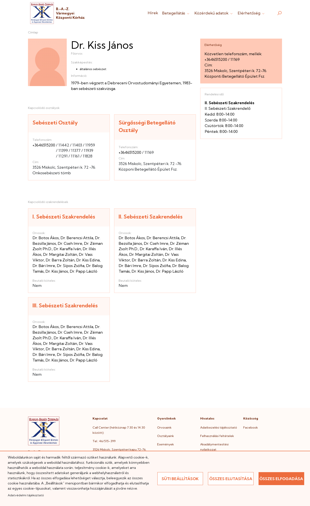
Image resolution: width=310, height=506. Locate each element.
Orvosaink (164, 427)
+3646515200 (44, 145)
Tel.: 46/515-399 (104, 441)
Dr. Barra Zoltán (60, 260)
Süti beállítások (180, 478)
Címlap (33, 32)
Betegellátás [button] (176, 13)
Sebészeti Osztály (55, 122)
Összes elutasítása (230, 478)
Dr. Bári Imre (44, 265)
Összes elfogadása (281, 478)
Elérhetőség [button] (251, 13)
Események (165, 444)
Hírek (153, 12)
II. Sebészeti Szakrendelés (151, 216)
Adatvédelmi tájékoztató (26, 495)
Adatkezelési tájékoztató (218, 427)
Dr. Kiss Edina (88, 260)
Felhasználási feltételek (217, 436)
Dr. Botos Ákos (46, 237)
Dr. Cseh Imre (70, 243)
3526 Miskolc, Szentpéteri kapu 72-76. (119, 449)
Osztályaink (165, 436)
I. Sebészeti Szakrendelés (64, 216)
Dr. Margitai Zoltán (60, 254)
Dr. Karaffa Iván (67, 248)
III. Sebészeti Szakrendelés (65, 305)
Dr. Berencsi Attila (76, 237)
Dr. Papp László (83, 271)
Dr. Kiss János (56, 271)
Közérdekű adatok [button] (214, 13)
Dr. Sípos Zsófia (70, 265)
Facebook (250, 427)
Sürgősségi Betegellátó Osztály (147, 126)
